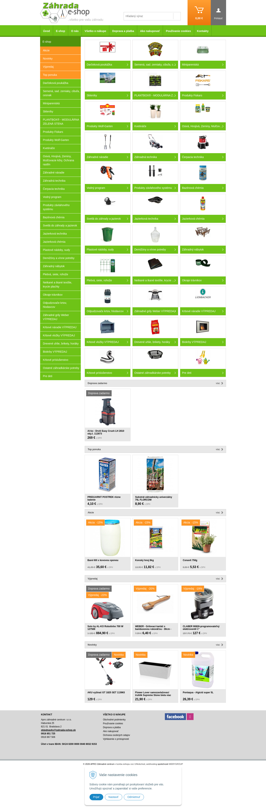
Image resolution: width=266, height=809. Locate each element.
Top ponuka (50, 74)
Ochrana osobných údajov (116, 735)
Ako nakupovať (150, 31)
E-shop (60, 31)
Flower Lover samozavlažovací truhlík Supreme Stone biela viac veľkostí (153, 695)
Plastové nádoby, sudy (56, 249)
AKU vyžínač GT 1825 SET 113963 (106, 692)
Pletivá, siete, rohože (55, 274)
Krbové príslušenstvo (55, 359)
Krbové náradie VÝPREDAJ (60, 327)
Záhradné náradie (54, 172)
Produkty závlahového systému (56, 207)
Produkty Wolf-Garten (56, 140)
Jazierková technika (55, 233)
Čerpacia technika (54, 188)
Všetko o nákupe (95, 31)
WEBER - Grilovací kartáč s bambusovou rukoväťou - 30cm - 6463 (153, 629)
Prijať (96, 797)
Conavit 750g (190, 560)
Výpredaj (48, 66)
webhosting (151, 764)
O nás (75, 31)
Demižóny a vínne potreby (59, 258)
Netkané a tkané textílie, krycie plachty (57, 284)
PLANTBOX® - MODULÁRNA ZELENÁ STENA (61, 121)
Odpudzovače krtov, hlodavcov (55, 304)
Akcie (46, 50)
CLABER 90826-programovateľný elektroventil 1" (201, 627)
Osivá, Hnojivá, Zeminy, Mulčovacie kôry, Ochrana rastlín (58, 160)
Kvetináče (49, 148)
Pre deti (47, 376)
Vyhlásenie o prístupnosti (116, 739)
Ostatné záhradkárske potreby (61, 368)
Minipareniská (51, 103)
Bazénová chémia (54, 217)
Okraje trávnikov (53, 294)
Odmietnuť (133, 797)
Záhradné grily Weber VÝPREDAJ (56, 317)
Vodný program (52, 197)
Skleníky (48, 111)
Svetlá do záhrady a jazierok (60, 225)
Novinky (48, 58)
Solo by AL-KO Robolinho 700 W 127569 (105, 627)
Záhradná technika (54, 180)
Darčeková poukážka (55, 83)
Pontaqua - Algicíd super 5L (198, 692)
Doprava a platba (123, 31)
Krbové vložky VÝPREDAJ (59, 335)
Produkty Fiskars (53, 131)
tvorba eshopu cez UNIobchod (130, 764)
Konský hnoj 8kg (144, 560)
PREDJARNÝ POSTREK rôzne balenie (104, 498)
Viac (218, 383)
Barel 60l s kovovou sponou (103, 560)
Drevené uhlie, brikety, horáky (61, 343)
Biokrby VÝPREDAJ (55, 351)
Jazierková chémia (54, 241)
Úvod (46, 31)
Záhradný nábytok (54, 266)
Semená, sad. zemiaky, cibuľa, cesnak (61, 93)
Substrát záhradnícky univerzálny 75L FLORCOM (153, 498)
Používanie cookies (178, 31)
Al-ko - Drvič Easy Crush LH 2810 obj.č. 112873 (106, 432)
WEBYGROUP (176, 764)
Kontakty (203, 31)
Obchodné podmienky (114, 719)
